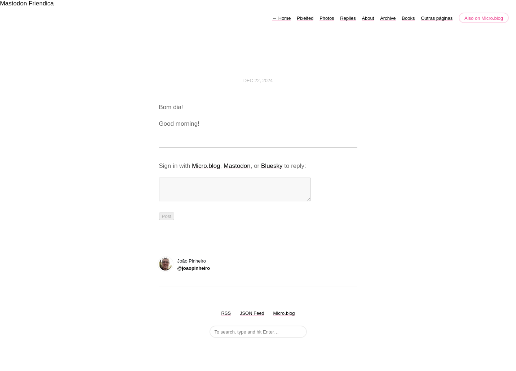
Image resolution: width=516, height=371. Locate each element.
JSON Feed (252, 317)
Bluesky (272, 165)
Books (408, 18)
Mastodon (13, 3)
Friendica (41, 3)
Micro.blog (206, 165)
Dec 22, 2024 (258, 80)
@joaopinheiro (193, 272)
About (368, 18)
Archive (388, 18)
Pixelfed (305, 18)
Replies (348, 18)
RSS (226, 317)
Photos (326, 18)
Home (281, 18)
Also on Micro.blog (483, 18)
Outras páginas (437, 18)
